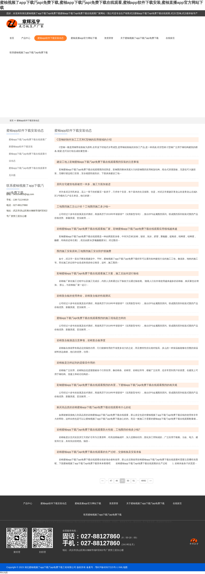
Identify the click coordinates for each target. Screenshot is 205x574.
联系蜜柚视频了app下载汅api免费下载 (29, 52)
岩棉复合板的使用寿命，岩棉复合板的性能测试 (84, 295)
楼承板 (123, 522)
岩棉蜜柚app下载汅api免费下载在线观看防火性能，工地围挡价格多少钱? (98, 429)
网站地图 (4, 572)
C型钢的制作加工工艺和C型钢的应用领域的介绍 (84, 139)
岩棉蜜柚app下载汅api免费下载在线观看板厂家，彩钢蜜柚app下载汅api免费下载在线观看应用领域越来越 (117, 228)
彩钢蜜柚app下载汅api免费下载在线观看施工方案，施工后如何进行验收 (98, 273)
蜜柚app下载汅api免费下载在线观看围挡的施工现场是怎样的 (91, 318)
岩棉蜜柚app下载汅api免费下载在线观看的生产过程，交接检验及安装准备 (99, 452)
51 (134, 481)
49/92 (143, 481)
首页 (12, 38)
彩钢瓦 (115, 522)
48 (117, 481)
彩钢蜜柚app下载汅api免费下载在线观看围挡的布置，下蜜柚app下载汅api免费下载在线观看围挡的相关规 (117, 385)
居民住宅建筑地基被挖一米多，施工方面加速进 (84, 184)
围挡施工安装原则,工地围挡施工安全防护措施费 (84, 251)
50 (128, 481)
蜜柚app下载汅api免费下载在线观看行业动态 (28, 157)
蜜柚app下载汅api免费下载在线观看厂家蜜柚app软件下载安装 (28, 143)
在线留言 (170, 38)
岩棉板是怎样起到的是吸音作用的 (76, 362)
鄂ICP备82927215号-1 (106, 567)
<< (102, 481)
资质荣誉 (108, 38)
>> (150, 481)
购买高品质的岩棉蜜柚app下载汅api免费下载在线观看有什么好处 (94, 407)
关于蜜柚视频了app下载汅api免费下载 (139, 38)
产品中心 (25, 38)
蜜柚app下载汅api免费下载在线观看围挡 (83, 522)
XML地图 (122, 567)
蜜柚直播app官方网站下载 (84, 38)
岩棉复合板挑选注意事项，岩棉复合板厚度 (81, 340)
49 (122, 481)
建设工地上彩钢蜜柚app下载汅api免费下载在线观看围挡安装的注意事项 (98, 162)
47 (111, 481)
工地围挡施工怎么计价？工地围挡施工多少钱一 (84, 206)
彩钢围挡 (106, 522)
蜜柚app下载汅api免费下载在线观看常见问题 (28, 171)
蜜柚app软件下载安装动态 (50, 38)
